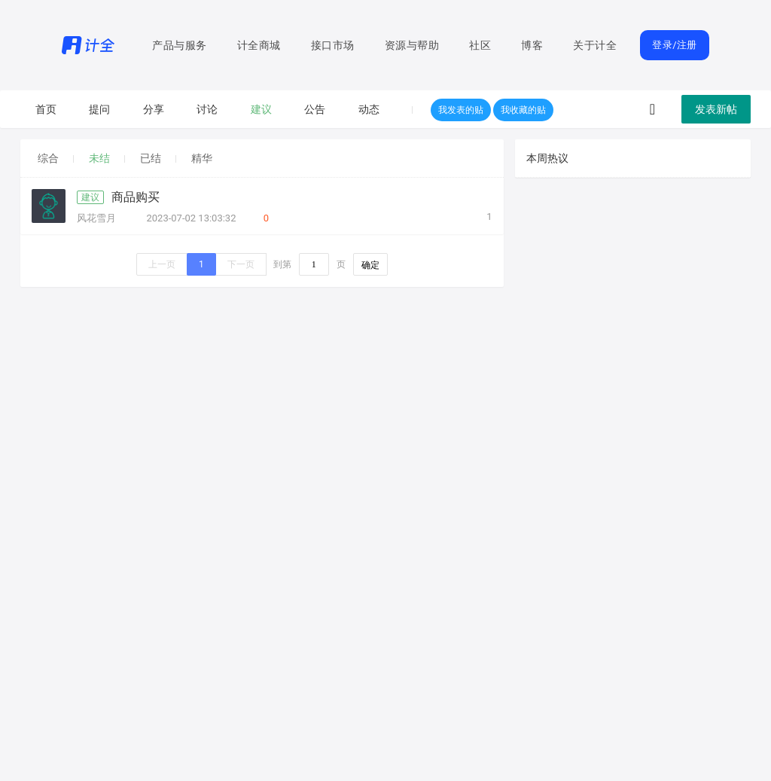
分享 (153, 109)
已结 (150, 158)
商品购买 (135, 197)
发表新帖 (716, 109)
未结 (99, 158)
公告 (314, 109)
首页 (45, 109)
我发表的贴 (460, 110)
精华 (201, 158)
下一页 (240, 264)
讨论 (207, 109)
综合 (48, 158)
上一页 (161, 264)
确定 (370, 265)
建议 (261, 109)
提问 (99, 109)
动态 (368, 109)
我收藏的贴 (523, 110)
